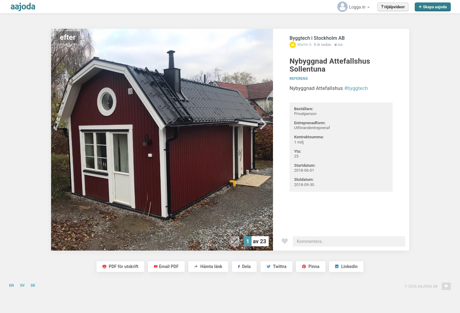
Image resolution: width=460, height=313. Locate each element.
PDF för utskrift (120, 266)
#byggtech (356, 88)
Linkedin (346, 266)
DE (33, 285)
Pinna (310, 266)
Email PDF (166, 266)
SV (22, 285)
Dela (244, 266)
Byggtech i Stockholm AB (317, 38)
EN (11, 285)
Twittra (276, 266)
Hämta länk (208, 266)
